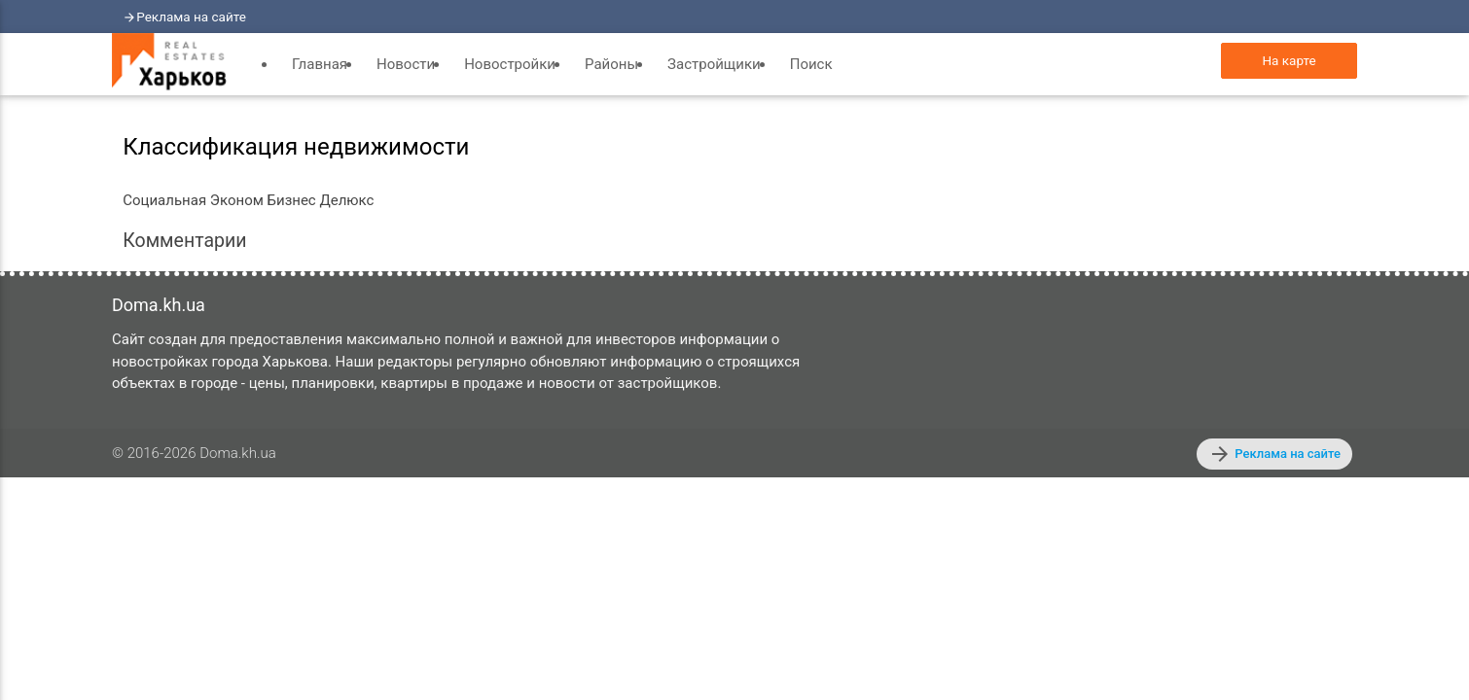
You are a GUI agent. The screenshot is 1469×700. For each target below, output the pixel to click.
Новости (405, 64)
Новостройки (509, 64)
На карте (1288, 60)
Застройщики (714, 64)
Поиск (811, 64)
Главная (319, 64)
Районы (611, 64)
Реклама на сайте (191, 16)
